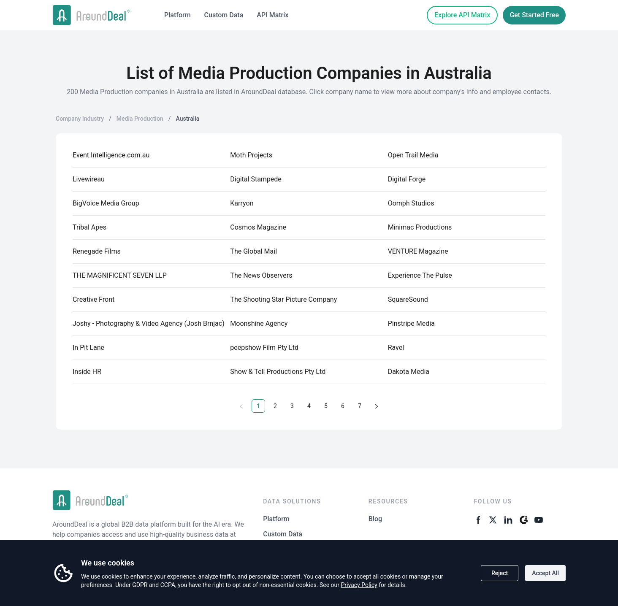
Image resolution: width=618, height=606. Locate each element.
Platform (177, 15)
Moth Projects (251, 155)
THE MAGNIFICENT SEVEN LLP (120, 275)
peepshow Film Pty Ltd (264, 348)
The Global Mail (253, 251)
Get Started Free (534, 15)
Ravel (396, 348)
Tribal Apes (89, 227)
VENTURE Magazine (418, 251)
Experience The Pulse (420, 275)
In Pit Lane (88, 348)
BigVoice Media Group (106, 203)
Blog (375, 519)
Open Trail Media (413, 155)
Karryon (241, 203)
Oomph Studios (411, 203)
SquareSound (408, 299)
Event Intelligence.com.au (111, 155)
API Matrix (272, 15)
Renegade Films (97, 251)
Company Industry (80, 118)
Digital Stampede (256, 179)
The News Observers (261, 275)
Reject (499, 573)
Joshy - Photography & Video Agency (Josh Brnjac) (149, 323)
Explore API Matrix (462, 15)
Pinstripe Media (411, 323)
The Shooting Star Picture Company (283, 299)
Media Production (140, 118)
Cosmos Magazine (258, 227)
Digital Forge (407, 179)
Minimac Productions (420, 227)
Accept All (545, 573)
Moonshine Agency (258, 323)
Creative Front (93, 299)
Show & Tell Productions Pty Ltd (277, 372)
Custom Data (224, 15)
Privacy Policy (359, 585)
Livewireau (89, 179)
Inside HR (87, 372)
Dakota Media (408, 372)
